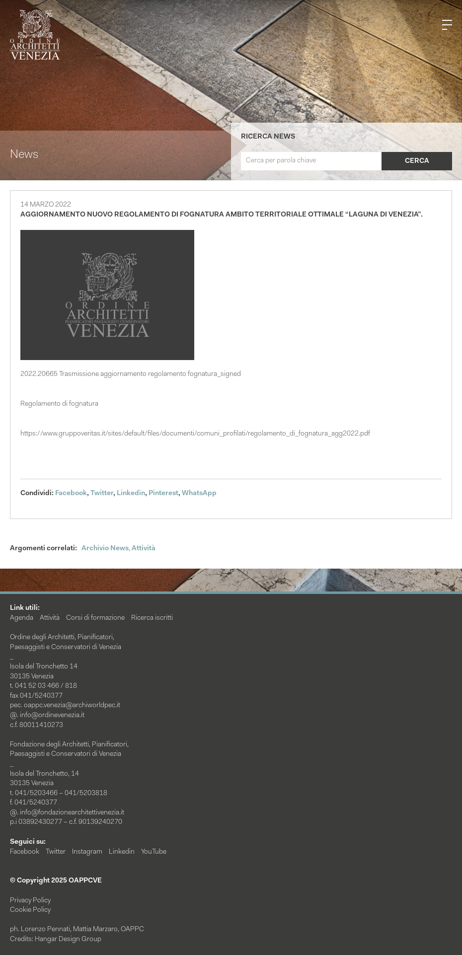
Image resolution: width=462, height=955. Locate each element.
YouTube (153, 852)
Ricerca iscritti (152, 618)
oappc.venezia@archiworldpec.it (72, 705)
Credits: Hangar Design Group (55, 939)
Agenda (21, 618)
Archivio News (105, 548)
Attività (143, 548)
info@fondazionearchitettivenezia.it (72, 812)
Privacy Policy (30, 900)
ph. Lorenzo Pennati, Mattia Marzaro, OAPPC (77, 929)
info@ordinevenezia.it (52, 715)
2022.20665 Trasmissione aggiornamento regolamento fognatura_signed (130, 374)
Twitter (101, 493)
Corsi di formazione (95, 618)
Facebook (71, 493)
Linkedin (131, 493)
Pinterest (163, 493)
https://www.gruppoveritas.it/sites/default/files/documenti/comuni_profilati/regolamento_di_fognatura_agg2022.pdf (195, 434)
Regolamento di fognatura (59, 404)
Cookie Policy (30, 910)
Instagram (87, 852)
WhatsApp (199, 493)
